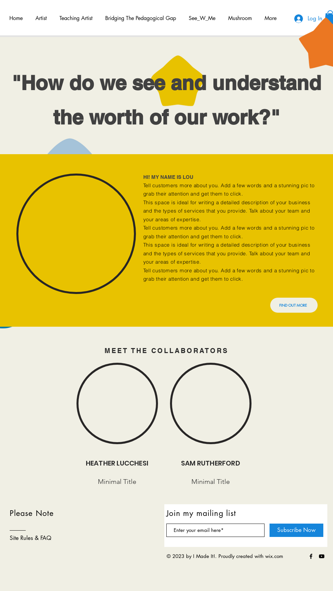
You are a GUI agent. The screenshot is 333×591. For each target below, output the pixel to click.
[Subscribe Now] (296, 530)
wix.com (274, 556)
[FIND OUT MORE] (294, 305)
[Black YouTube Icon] (321, 556)
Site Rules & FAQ (30, 538)
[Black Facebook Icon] (311, 556)
